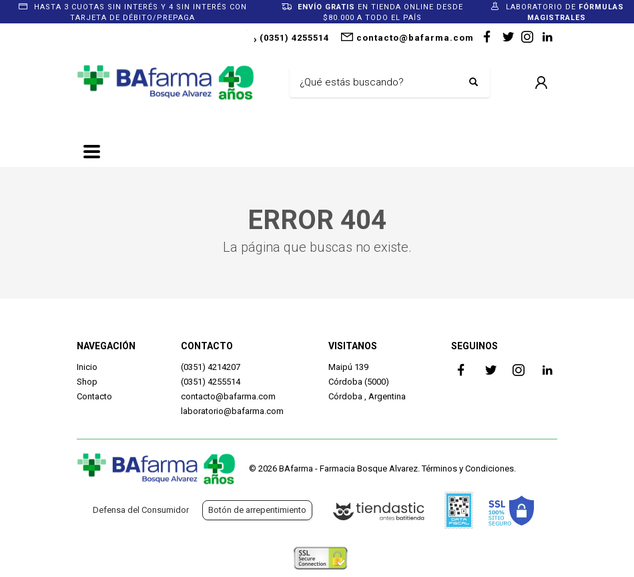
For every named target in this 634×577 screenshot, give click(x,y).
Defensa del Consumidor (141, 510)
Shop (87, 382)
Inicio (87, 367)
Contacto (94, 396)
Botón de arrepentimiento (257, 510)
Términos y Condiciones (468, 468)
